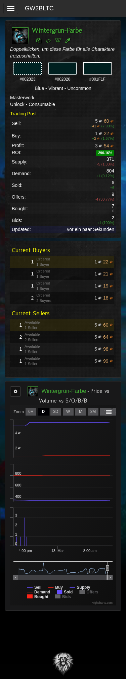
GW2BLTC (39, 8)
